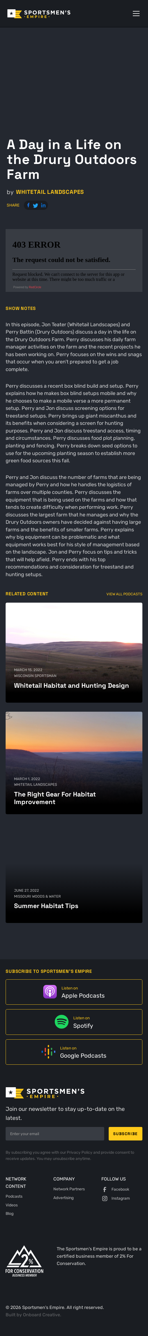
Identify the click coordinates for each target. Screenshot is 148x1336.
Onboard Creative (41, 1314)
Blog (9, 1213)
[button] (135, 13)
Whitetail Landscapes (50, 192)
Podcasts (14, 1196)
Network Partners (69, 1189)
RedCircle (35, 287)
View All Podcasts (124, 594)
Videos (12, 1205)
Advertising (63, 1197)
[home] (46, 14)
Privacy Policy (80, 1152)
